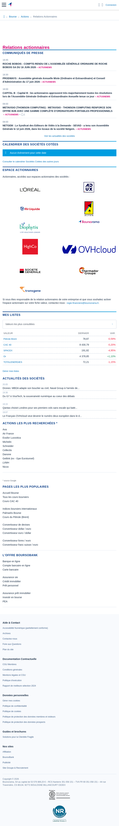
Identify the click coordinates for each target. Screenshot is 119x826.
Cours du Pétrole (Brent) (16, 517)
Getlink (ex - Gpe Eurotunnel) (18, 458)
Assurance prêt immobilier (17, 593)
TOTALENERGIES (12, 362)
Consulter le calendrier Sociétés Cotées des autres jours (31, 161)
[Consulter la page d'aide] (102, 5)
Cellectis (7, 450)
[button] (4, 4)
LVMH (6, 462)
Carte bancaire (11, 569)
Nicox (6, 466)
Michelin (7, 441)
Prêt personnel (10, 585)
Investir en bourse (12, 597)
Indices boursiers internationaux (20, 508)
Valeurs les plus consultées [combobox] (20, 324)
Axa (5, 429)
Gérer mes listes (11, 371)
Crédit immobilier (12, 581)
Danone (7, 454)
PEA (5, 601)
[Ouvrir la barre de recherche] (99, 5)
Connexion (111, 5)
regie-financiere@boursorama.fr (83, 303)
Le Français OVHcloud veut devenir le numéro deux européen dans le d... (42, 416)
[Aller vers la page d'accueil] (10, 4)
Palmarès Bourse (12, 513)
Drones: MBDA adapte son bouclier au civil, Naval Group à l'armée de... (41, 388)
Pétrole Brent (10, 339)
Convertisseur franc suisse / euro (20, 544)
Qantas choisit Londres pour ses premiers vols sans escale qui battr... (40, 407)
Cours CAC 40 (10, 501)
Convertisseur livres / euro (17, 540)
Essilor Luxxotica (12, 437)
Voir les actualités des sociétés (59, 136)
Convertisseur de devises (16, 524)
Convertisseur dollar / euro (17, 528)
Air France (8, 433)
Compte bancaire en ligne (16, 565)
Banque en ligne (11, 561)
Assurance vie (10, 577)
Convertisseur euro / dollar (17, 533)
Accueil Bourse (11, 492)
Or (4, 356)
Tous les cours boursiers (16, 497)
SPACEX (7, 350)
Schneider (8, 446)
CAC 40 (7, 345)
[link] (25, 628)
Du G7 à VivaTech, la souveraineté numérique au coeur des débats (39, 396)
